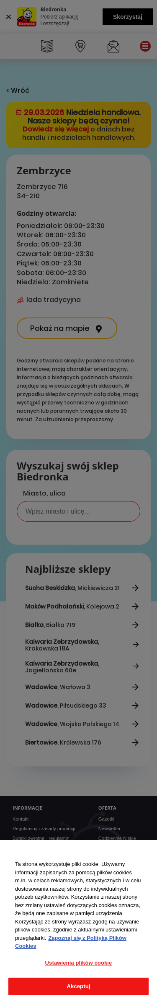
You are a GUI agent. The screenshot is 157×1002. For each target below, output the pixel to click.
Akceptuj (78, 986)
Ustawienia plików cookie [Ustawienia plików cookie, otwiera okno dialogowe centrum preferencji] (78, 963)
